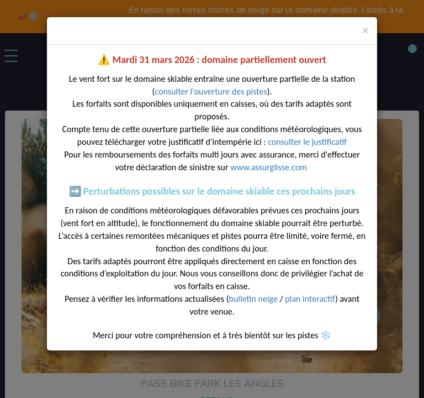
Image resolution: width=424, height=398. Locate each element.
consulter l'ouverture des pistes (211, 91)
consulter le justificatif (307, 142)
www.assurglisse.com (269, 167)
